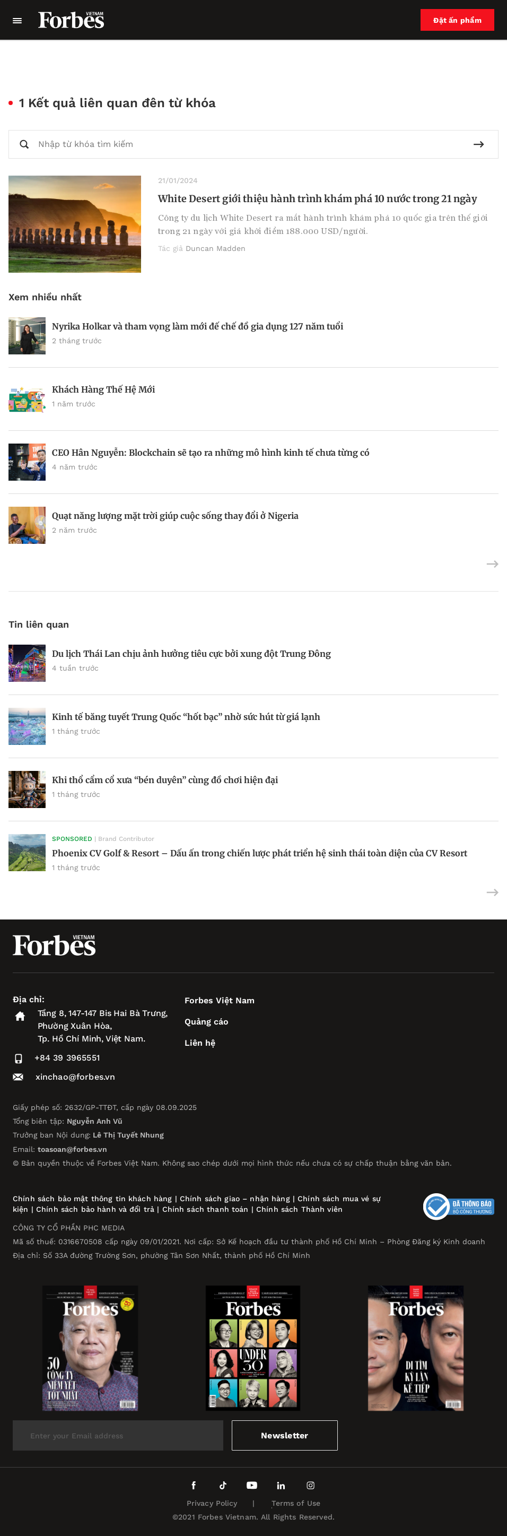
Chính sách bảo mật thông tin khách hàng (92, 1198)
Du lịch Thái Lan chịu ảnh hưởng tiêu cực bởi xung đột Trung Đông (191, 653)
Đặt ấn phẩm (458, 20)
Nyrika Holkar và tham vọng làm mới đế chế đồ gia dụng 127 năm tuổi (197, 326)
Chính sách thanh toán (205, 1209)
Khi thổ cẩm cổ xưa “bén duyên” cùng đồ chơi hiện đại (165, 780)
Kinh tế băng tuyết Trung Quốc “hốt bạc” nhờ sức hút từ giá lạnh (186, 716)
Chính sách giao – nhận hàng (235, 1198)
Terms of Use (296, 1503)
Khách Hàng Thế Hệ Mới (103, 389)
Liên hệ (200, 1043)
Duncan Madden (216, 248)
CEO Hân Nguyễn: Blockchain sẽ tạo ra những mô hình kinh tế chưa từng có (211, 452)
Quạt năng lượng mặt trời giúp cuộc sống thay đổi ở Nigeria (175, 515)
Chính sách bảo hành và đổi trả (95, 1209)
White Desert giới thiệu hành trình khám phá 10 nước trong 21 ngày (317, 199)
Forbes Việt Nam (220, 1000)
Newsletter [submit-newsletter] (284, 1435)
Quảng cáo (207, 1022)
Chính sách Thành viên (299, 1209)
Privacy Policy (212, 1503)
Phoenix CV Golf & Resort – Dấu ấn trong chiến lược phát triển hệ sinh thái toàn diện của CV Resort (259, 853)
